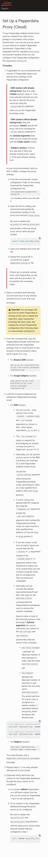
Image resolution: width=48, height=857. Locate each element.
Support (4, 8)
